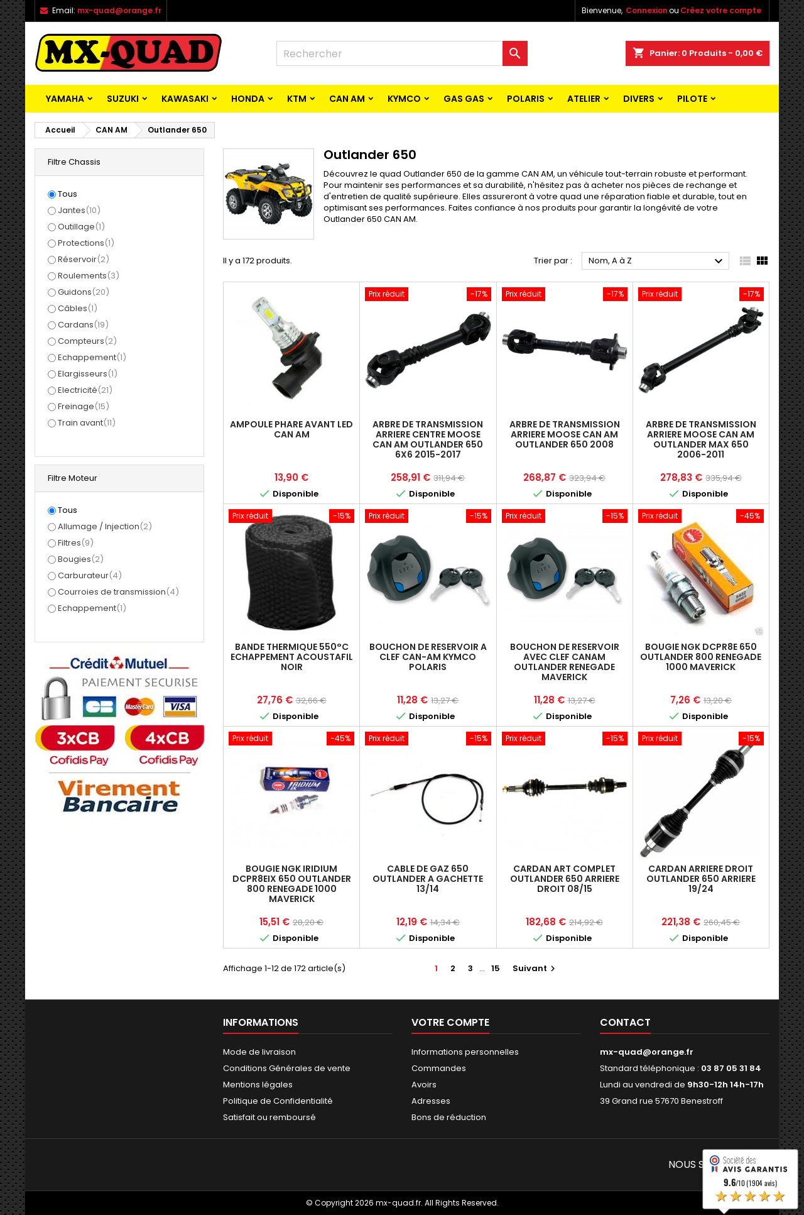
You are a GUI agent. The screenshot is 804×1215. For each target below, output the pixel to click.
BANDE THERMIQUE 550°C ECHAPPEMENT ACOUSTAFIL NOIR (292, 656)
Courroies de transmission (118, 592)
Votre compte (450, 1022)
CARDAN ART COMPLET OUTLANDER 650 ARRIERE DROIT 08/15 (564, 878)
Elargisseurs (87, 374)
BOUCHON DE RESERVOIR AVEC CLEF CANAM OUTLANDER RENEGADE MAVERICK (564, 661)
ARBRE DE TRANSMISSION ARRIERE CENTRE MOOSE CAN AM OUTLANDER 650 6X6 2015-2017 (427, 439)
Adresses (430, 1101)
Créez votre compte (720, 10)
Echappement (92, 357)
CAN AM (347, 98)
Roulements (88, 276)
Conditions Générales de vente (286, 1068)
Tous (67, 194)
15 (495, 968)
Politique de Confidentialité (278, 1101)
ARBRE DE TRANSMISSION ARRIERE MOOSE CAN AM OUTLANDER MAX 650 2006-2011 (701, 439)
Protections (86, 243)
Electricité (85, 390)
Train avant (87, 423)
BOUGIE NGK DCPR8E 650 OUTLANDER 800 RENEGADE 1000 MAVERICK (700, 656)
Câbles (77, 308)
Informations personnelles (465, 1052)
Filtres (76, 543)
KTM (297, 98)
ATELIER (583, 98)
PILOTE (692, 98)
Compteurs (87, 341)
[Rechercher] (402, 53)
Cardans (83, 325)
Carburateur (90, 575)
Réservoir (83, 259)
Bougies (81, 559)
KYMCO (404, 98)
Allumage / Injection (105, 526)
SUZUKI (123, 98)
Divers (639, 98)
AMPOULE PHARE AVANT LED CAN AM (291, 429)
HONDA (247, 98)
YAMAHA (65, 98)
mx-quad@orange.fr (119, 10)
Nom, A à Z (657, 261)
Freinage (83, 406)
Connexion (647, 10)
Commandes (438, 1068)
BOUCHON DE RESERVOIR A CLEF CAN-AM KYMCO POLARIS (428, 656)
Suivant (535, 968)
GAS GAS (463, 98)
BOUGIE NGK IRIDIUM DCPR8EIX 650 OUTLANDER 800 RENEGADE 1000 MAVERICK (291, 883)
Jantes (79, 210)
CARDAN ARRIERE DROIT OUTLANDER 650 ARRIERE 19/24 (701, 878)
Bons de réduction (448, 1117)
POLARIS (526, 98)
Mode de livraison (259, 1052)
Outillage (81, 227)
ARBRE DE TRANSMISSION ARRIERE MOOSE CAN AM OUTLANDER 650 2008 (564, 434)
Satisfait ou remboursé (269, 1117)
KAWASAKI (185, 98)
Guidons (83, 292)
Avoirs (424, 1085)
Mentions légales (258, 1085)
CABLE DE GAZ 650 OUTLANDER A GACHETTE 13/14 (427, 878)
